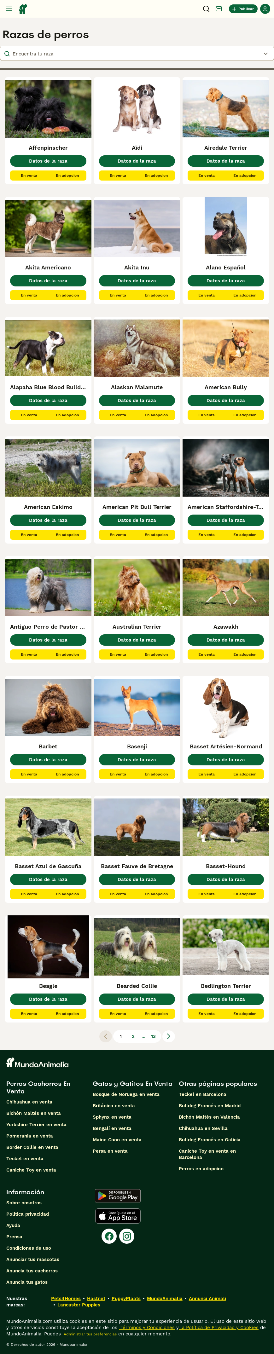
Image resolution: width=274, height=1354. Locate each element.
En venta (29, 175)
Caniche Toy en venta (31, 1170)
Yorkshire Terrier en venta (36, 1124)
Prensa (14, 1237)
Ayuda (13, 1225)
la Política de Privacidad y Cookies (219, 1327)
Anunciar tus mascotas (32, 1259)
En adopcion (67, 175)
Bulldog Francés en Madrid (210, 1106)
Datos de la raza (48, 161)
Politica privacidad (27, 1214)
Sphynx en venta (112, 1117)
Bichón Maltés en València (209, 1117)
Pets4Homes (66, 1298)
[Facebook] (109, 1236)
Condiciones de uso (28, 1248)
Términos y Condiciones (147, 1327)
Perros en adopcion (201, 1169)
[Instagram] (126, 1236)
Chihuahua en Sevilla (203, 1128)
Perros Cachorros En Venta (38, 1087)
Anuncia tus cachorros (32, 1271)
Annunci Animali (207, 1298)
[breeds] (137, 53)
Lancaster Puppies (78, 1305)
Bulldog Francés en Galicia (210, 1140)
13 (153, 1036)
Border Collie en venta (32, 1147)
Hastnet (96, 1298)
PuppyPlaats (126, 1298)
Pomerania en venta (29, 1136)
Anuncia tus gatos (27, 1282)
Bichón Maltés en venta (33, 1113)
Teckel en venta (25, 1158)
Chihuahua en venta (29, 1102)
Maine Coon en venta (117, 1140)
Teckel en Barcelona (202, 1094)
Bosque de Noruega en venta (126, 1094)
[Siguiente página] (168, 1036)
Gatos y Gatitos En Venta (132, 1083)
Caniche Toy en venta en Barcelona (207, 1154)
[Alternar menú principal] (9, 9)
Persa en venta (110, 1151)
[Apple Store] (118, 1216)
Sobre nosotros (24, 1203)
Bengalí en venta (112, 1128)
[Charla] (219, 9)
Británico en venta (114, 1106)
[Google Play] (118, 1195)
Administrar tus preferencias (89, 1334)
